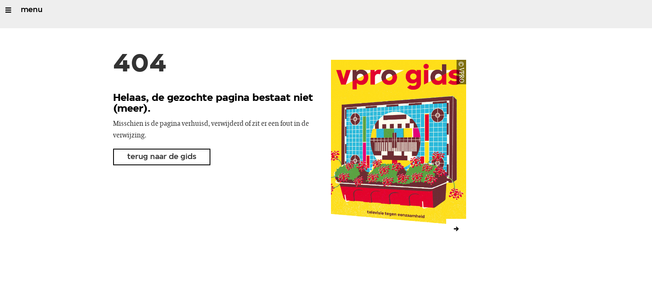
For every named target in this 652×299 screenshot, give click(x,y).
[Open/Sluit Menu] (8, 10)
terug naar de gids (161, 157)
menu (31, 10)
